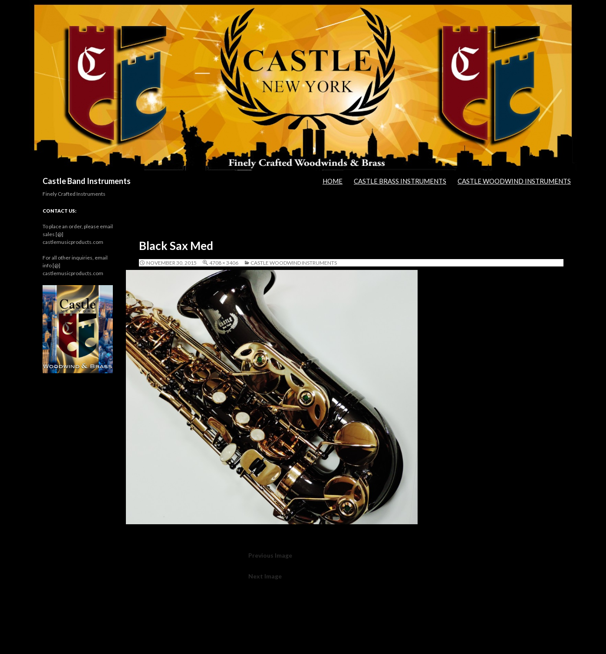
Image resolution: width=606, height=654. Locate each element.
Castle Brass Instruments (400, 181)
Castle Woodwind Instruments (514, 181)
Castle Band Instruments (87, 181)
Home (333, 181)
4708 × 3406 (223, 263)
